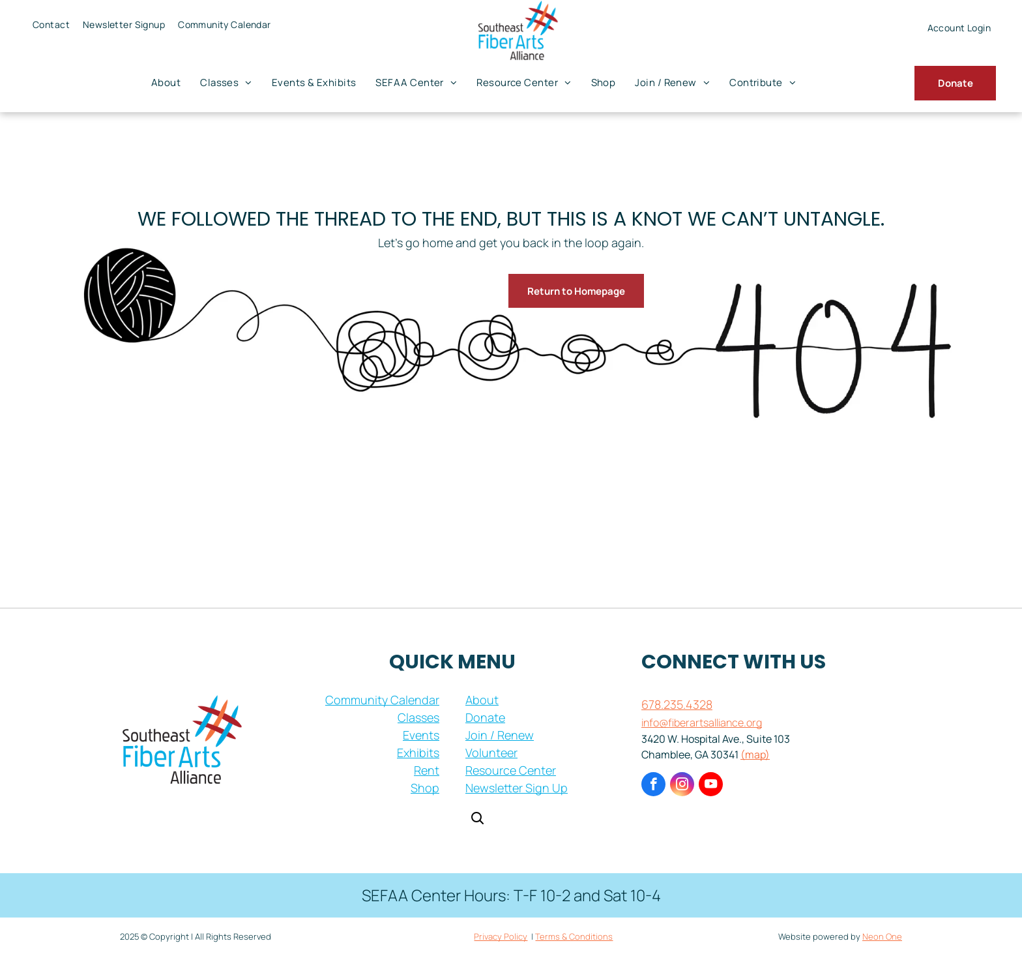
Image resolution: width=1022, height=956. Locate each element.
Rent (426, 770)
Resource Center (510, 770)
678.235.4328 (676, 704)
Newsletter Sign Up (516, 788)
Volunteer (491, 752)
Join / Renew (499, 735)
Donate (485, 717)
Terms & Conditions (574, 936)
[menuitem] (51, 24)
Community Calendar (382, 700)
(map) (755, 754)
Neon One (882, 936)
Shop (425, 788)
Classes (418, 717)
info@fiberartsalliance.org (701, 722)
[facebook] (653, 785)
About (482, 700)
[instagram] (682, 785)
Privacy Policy (500, 936)
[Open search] (477, 819)
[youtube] (711, 785)
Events (421, 735)
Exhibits (418, 752)
